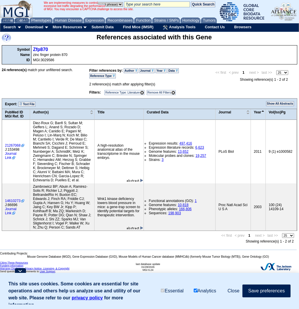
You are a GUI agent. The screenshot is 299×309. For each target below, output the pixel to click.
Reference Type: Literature (122, 92)
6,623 (199, 147)
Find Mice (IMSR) (138, 27)
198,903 (174, 213)
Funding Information (11, 265)
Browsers (242, 27)
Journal (147, 70)
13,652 (183, 152)
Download (34, 27)
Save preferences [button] (266, 290)
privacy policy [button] (87, 297)
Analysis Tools (179, 27)
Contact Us (215, 27)
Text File (27, 104)
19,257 (200, 156)
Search (9, 27)
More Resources (67, 27)
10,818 (183, 205)
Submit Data (103, 27)
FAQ (26, 20)
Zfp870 (40, 49)
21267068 (12, 145)
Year (161, 70)
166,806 (185, 209)
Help (16, 20)
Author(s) (41, 112)
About (6, 20)
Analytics (205, 290)
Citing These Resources (14, 262)
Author (131, 70)
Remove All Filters (159, 92)
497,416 (185, 143)
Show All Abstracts (280, 103)
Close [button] (233, 290)
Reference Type (102, 76)
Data (173, 70)
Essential (172, 290)
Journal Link (10, 156)
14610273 (12, 201)
